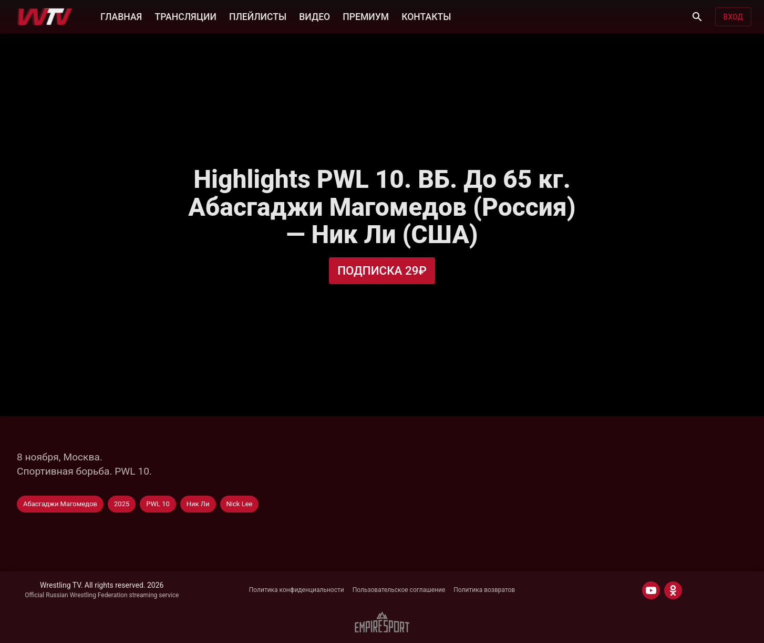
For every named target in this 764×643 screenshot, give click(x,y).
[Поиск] (697, 16)
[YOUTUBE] (651, 590)
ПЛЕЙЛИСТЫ (257, 17)
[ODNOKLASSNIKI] (673, 590)
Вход (733, 17)
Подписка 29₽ (382, 270)
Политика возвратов (484, 590)
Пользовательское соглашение (399, 590)
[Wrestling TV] (45, 16)
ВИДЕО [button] (314, 17)
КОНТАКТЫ (426, 17)
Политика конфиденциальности (296, 590)
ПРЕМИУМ (366, 17)
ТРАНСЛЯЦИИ (185, 17)
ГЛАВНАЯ (121, 17)
